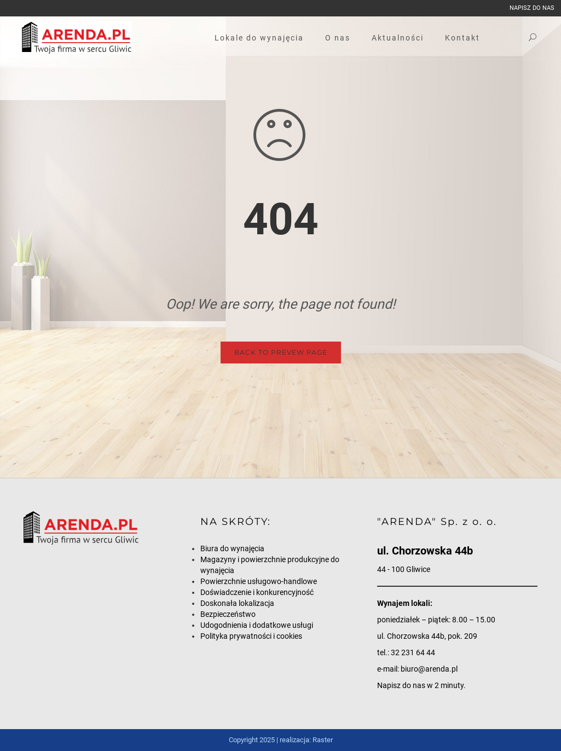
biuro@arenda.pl (429, 669)
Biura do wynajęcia (232, 548)
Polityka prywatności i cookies (251, 636)
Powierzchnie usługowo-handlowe (258, 581)
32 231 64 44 (413, 652)
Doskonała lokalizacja (237, 603)
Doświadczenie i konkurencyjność (257, 592)
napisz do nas (532, 7)
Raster (323, 740)
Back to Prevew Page (280, 352)
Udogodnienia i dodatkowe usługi (256, 625)
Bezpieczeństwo (228, 614)
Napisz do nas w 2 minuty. (421, 685)
